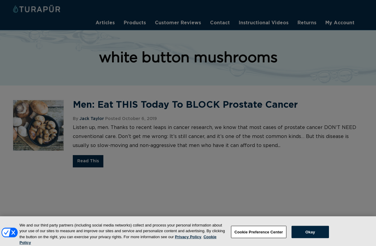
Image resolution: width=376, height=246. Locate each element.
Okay (310, 234)
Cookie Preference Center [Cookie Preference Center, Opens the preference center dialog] (258, 234)
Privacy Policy (188, 239)
